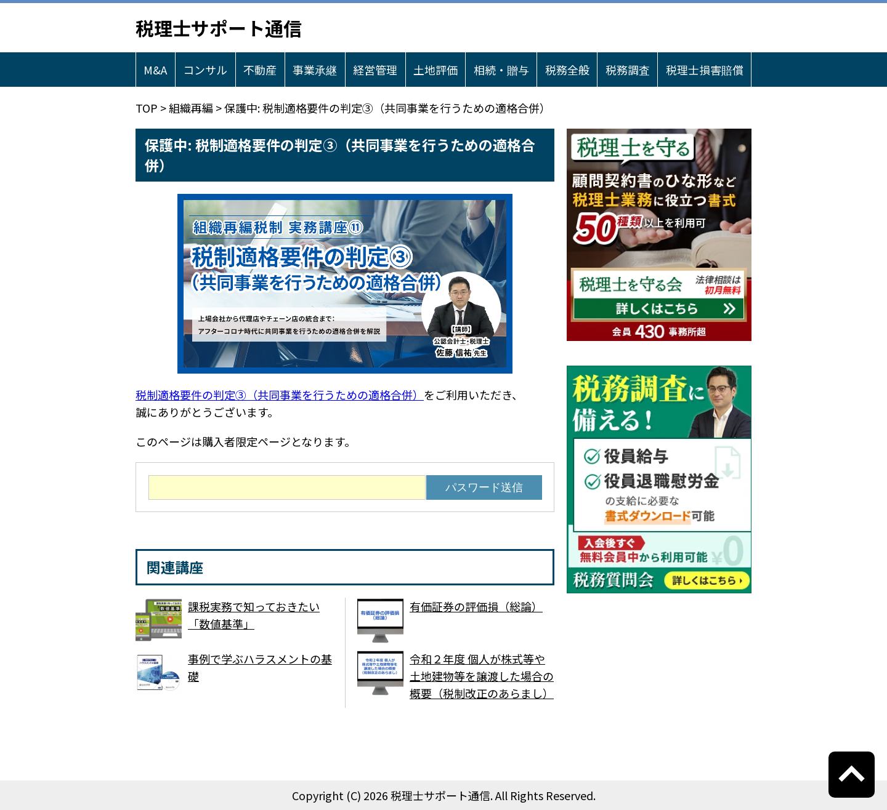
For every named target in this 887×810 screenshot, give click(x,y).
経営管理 (375, 70)
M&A (155, 70)
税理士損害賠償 (704, 70)
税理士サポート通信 (219, 27)
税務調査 (628, 70)
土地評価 (435, 70)
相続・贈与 (501, 70)
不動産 (260, 70)
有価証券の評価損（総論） (476, 606)
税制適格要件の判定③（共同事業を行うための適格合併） (280, 395)
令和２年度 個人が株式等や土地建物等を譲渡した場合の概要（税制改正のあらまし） (482, 676)
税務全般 (567, 70)
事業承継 (315, 70)
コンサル (205, 70)
